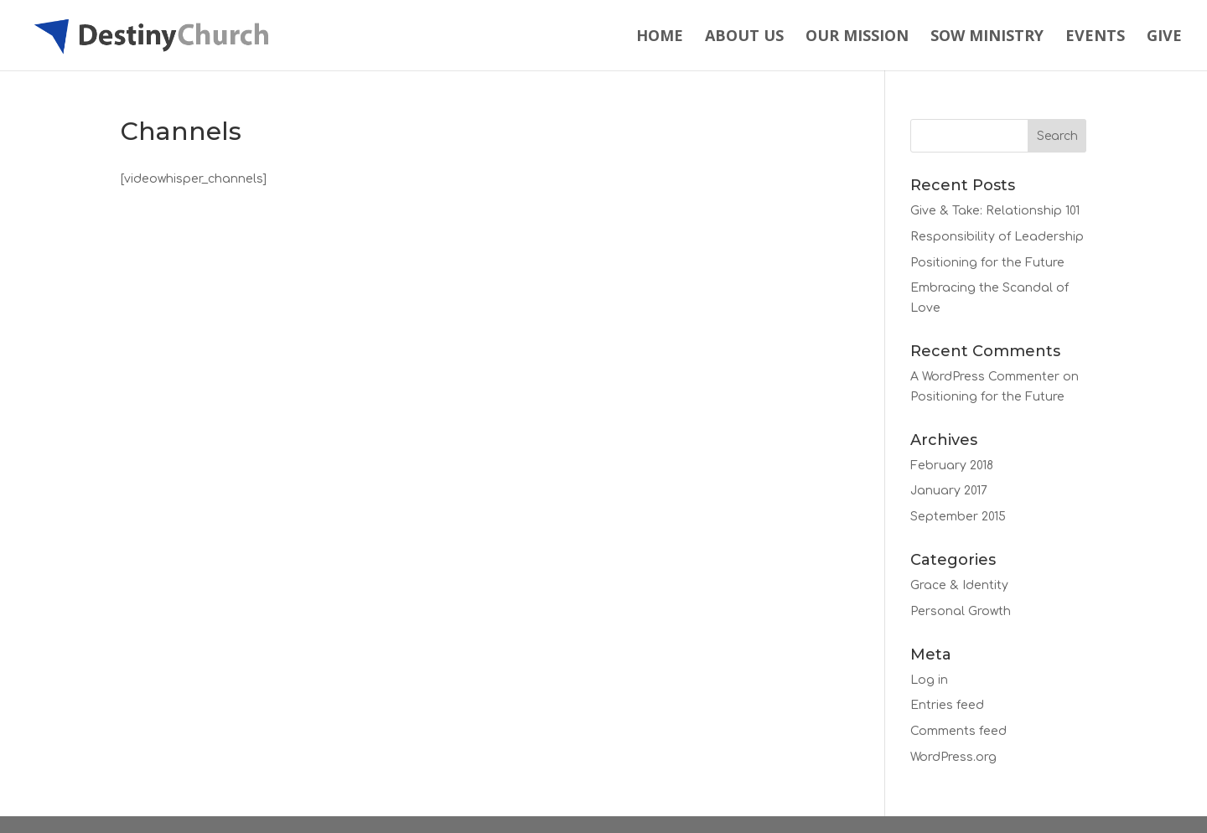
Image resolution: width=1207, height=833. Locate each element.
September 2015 (958, 516)
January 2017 (948, 490)
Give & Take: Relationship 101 (995, 210)
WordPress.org (953, 757)
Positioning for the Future (987, 262)
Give (1164, 37)
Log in (929, 680)
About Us (744, 37)
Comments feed (958, 731)
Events (1095, 37)
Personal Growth (960, 611)
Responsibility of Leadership (997, 236)
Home (659, 37)
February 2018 (951, 465)
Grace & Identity (959, 585)
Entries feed (947, 705)
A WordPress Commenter (984, 376)
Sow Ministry (987, 37)
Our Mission (857, 37)
